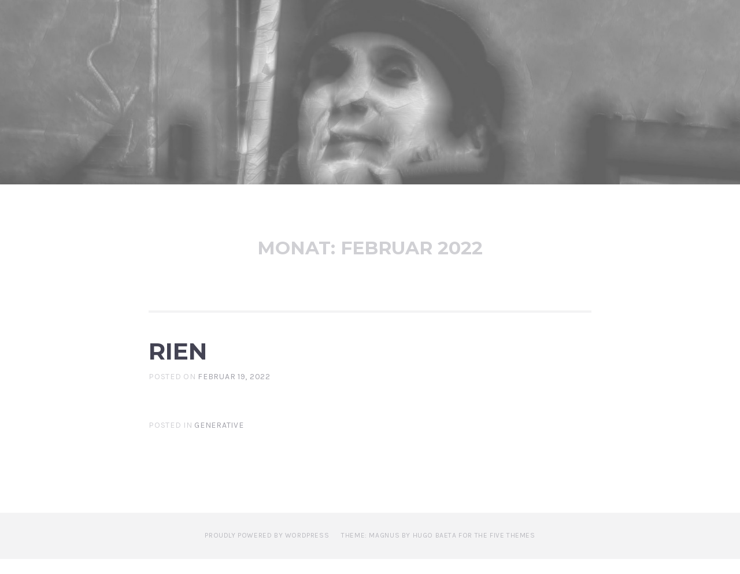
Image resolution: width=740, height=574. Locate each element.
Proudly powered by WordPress (267, 550)
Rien (193, 357)
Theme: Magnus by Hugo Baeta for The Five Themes (438, 550)
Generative (218, 440)
